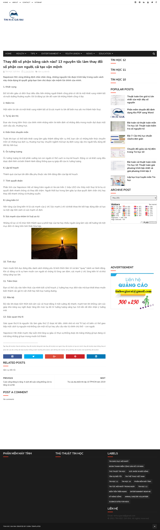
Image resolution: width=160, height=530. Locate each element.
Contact (26, 2)
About (15, 2)
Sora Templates (34, 526)
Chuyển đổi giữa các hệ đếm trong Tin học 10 (141, 150)
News (89, 53)
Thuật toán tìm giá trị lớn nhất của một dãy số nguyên (140, 99)
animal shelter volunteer (136, 497)
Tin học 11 (113, 481)
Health (20, 53)
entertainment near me (140, 492)
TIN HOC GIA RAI (9, 526)
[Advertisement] (104, 28)
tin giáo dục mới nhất (119, 461)
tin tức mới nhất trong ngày (122, 486)
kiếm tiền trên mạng (118, 492)
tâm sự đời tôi (43, 71)
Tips (33, 53)
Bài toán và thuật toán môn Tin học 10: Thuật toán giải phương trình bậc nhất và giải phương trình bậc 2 (141, 167)
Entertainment (50, 53)
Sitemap (38, 2)
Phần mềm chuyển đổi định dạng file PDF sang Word (141, 111)
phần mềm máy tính (142, 481)
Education (105, 53)
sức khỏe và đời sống (138, 471)
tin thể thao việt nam (134, 476)
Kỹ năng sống (115, 497)
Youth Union (72, 53)
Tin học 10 (126, 481)
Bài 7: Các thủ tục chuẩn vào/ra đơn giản (139, 137)
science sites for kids (119, 502)
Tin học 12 (142, 486)
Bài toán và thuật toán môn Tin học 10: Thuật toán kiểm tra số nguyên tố (141, 125)
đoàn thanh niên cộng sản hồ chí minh (126, 466)
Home (5, 2)
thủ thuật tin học (117, 471)
